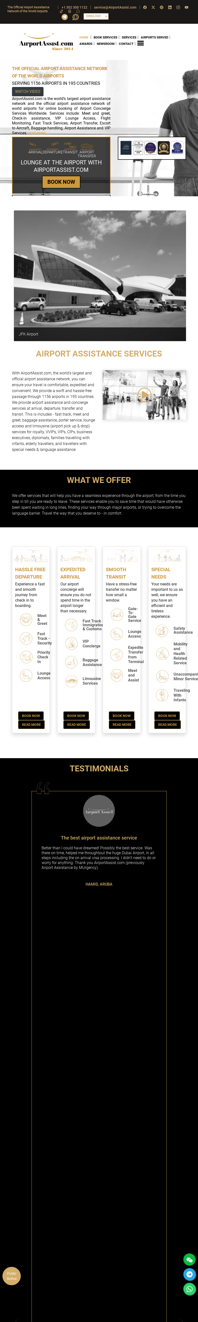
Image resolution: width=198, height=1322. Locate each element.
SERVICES (129, 37)
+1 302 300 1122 (74, 7)
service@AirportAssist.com (115, 7)
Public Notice (12, 1276)
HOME (83, 37)
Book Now (31, 716)
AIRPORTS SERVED (154, 37)
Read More (31, 725)
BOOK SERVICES (105, 37)
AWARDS (85, 43)
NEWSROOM (105, 43)
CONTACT (126, 43)
